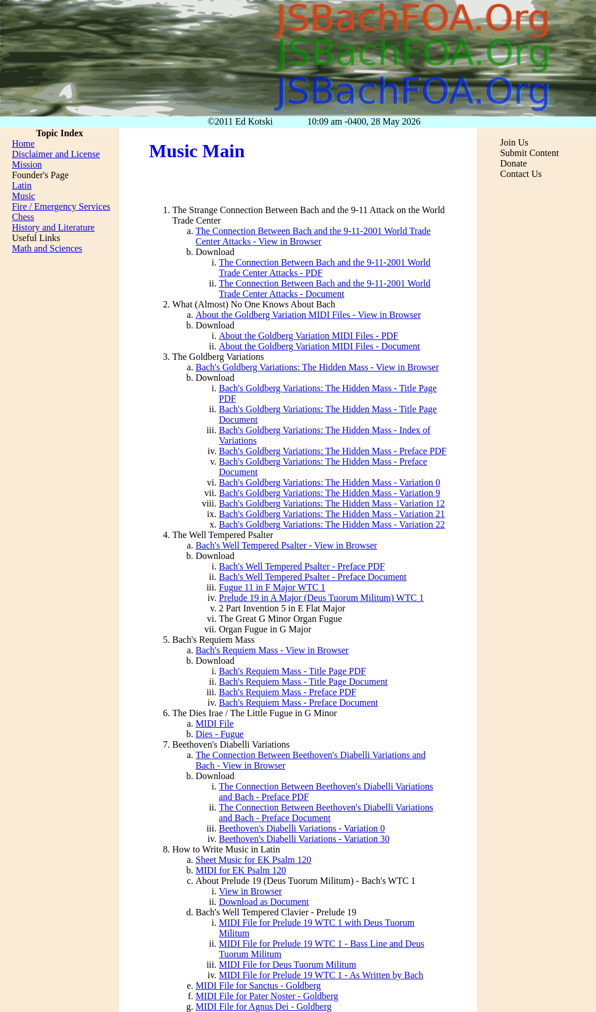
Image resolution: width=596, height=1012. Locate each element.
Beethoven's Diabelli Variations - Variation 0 (302, 828)
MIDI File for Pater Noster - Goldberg (267, 996)
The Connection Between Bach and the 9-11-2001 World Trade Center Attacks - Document (325, 288)
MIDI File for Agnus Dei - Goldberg (263, 1006)
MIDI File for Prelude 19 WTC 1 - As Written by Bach (321, 975)
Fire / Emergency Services (61, 206)
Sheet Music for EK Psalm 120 (253, 860)
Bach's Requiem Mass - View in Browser (272, 650)
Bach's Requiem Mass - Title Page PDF (292, 671)
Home (23, 143)
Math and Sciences (47, 248)
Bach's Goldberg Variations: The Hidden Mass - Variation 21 (332, 514)
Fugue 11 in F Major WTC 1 (272, 587)
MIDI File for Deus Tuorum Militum (287, 964)
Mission (27, 164)
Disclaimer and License (56, 154)
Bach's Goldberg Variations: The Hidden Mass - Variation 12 (332, 503)
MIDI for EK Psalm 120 (241, 870)
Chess (23, 217)
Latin (21, 185)
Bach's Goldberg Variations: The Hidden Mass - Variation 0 (329, 482)
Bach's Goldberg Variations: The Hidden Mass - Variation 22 (332, 524)
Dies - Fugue (220, 734)
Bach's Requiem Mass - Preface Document (298, 702)
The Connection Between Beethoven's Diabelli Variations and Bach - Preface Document (326, 812)
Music (23, 196)
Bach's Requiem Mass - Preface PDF (287, 692)
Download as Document (264, 902)
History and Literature (53, 227)
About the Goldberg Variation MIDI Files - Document (319, 346)
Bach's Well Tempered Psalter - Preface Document (312, 577)
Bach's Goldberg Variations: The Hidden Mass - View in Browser (317, 367)
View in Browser (250, 891)
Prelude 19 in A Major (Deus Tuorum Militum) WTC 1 (321, 598)
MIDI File (214, 723)
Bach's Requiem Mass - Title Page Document (303, 682)
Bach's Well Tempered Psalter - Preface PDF (302, 566)
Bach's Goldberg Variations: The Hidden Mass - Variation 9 (329, 493)
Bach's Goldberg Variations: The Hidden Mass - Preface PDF (332, 451)
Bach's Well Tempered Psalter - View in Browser (286, 545)
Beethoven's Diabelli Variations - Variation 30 (304, 839)
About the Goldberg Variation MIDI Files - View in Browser (308, 315)
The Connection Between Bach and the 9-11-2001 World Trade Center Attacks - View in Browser (313, 236)
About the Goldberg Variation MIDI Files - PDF (308, 336)
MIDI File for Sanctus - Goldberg (258, 985)
